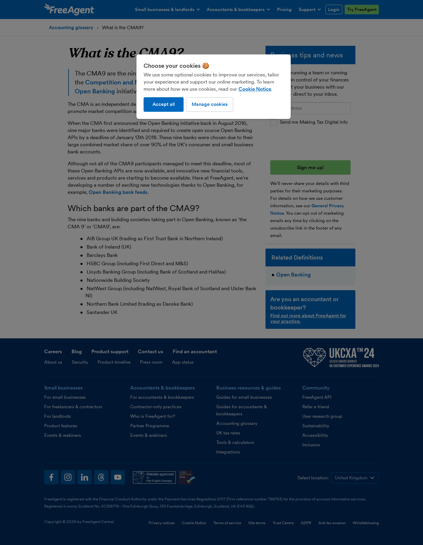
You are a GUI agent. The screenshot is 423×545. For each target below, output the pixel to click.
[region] (213, 86)
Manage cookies (210, 104)
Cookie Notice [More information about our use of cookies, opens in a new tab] (254, 89)
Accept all (163, 104)
